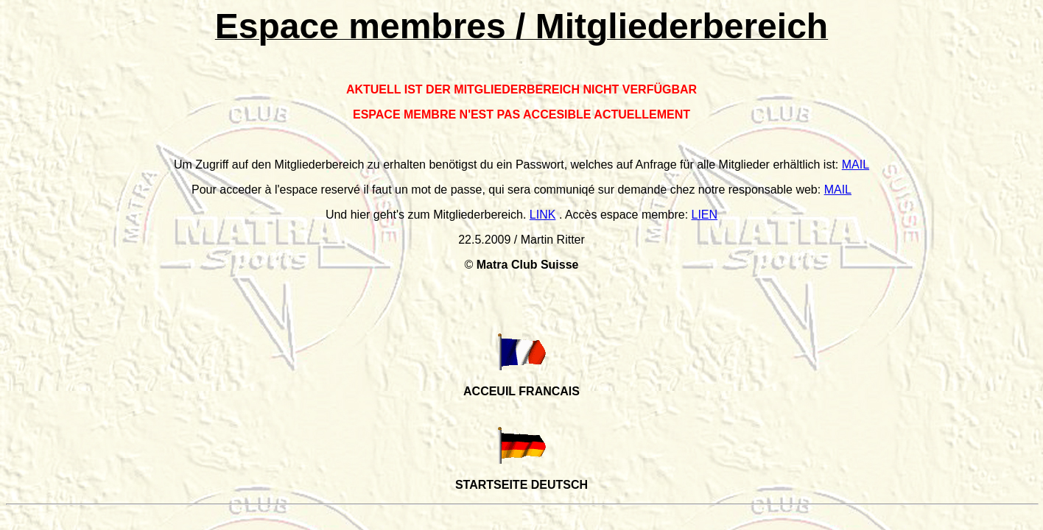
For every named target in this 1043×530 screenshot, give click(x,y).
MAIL (855, 164)
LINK (543, 214)
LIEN (705, 214)
